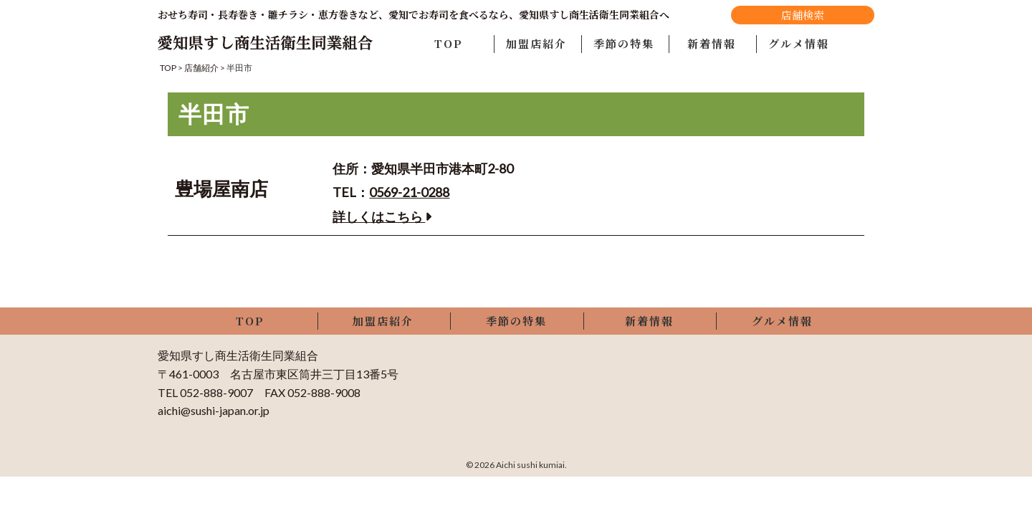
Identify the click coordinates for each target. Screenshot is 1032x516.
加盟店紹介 (536, 43)
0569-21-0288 (409, 192)
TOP (448, 43)
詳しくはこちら (382, 216)
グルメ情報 (798, 43)
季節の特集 (623, 43)
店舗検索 (802, 14)
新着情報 (711, 43)
